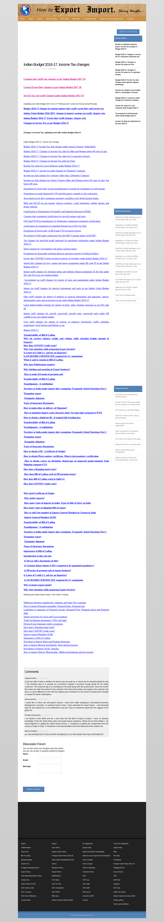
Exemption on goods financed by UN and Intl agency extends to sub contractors (61, 193)
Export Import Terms (59, 852)
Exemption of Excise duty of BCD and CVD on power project (52, 231)
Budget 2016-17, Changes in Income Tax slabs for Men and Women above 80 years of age (65, 151)
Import (31, 19)
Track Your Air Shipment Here (125, 295)
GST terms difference (28, 896)
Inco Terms (56, 848)
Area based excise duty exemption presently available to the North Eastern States (61, 198)
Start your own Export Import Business (96, 856)
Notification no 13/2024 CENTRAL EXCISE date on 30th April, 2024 (126, 242)
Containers (117, 860)
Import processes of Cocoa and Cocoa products (45, 617)
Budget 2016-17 (31, 330)
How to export (88, 864)
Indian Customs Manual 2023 (111, 19)
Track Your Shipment (120, 844)
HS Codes (55, 880)
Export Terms (56, 872)
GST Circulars (26, 892)
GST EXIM (56, 892)
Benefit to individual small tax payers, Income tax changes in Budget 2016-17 (126, 46)
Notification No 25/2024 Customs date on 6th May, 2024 (126, 273)
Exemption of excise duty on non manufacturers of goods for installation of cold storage (64, 188)
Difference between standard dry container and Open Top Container (55, 602)
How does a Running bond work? (39, 627)
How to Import (88, 860)
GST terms (86, 892)
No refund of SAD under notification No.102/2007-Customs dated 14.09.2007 (60, 235)
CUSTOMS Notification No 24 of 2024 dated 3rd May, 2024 (128, 281)
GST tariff (86, 888)
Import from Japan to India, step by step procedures (127, 417)
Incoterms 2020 (90, 19)
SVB (115, 876)
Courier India (25, 900)
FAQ (115, 852)
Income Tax (52, 69)
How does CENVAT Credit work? (39, 631)
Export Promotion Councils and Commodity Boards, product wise (126, 459)
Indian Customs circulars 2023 (124, 896)
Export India (87, 848)
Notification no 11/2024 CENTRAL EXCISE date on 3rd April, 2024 (126, 257)
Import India (117, 848)
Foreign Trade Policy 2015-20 (62, 856)
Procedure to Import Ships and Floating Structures (47, 641)
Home (22, 19)
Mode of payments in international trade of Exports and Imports (126, 432)
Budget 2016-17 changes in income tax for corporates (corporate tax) (128, 56)
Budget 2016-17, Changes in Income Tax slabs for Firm (49, 161)
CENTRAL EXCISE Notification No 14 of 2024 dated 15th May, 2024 (128, 234)
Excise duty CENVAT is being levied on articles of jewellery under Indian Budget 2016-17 (66, 258)
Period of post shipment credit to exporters (43, 624)
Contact (130, 19)
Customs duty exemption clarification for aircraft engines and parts (55, 216)
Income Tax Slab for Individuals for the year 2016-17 (128, 122)
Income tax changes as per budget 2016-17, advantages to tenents (127, 91)
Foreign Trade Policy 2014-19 (124, 864)
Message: (27, 766)
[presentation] (42, 780)
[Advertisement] (66, 42)
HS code (116, 856)
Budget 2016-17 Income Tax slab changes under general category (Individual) (60, 146)
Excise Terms (118, 872)
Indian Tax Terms (119, 892)
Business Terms (57, 868)
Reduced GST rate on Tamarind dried (128, 444)
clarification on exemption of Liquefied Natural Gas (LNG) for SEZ (55, 226)
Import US (24, 852)
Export (40, 19)
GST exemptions (58, 888)
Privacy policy (118, 900)
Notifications (56, 876)
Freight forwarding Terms (30, 868)
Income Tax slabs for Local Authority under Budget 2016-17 (52, 166)
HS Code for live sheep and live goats (128, 439)
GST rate (116, 888)
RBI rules (76, 19)
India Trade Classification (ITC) (63, 860)
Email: (25, 760)
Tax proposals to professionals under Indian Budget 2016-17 (126, 115)
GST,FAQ (116, 880)
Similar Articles (120, 38)
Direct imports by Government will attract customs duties (50, 249)
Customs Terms (88, 872)
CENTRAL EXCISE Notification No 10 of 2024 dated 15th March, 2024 (128, 265)
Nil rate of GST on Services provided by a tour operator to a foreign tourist (127, 403)
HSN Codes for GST (28, 884)
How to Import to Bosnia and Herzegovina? (125, 451)
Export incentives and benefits (93, 852)
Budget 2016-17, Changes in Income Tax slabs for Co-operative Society (57, 156)
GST (84, 876)
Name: (25, 754)
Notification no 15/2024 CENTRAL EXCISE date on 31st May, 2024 (126, 226)
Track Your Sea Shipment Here (125, 301)
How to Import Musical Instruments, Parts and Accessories (51, 645)
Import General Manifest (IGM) (38, 634)
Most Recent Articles (122, 211)
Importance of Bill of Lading (37, 638)
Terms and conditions (121, 904)
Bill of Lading (52, 19)
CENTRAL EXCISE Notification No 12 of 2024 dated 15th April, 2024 (128, 250)
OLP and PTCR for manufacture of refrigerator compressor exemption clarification (62, 221)
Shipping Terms (119, 868)
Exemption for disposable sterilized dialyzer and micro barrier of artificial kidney (61, 253)
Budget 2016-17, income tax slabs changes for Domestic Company (55, 171)
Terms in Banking (89, 868)
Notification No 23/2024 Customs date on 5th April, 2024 (126, 288)
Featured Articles (121, 388)
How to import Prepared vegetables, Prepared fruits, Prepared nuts (54, 606)
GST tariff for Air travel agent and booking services (126, 396)
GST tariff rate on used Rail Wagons (127, 410)
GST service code (27, 888)
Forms (54, 864)
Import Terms (25, 872)
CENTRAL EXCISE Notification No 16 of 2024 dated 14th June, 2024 (128, 218)
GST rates (65, 19)
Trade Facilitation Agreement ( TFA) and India (45, 620)
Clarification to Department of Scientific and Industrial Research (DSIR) (57, 211)
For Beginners (88, 844)
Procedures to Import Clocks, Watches (41, 648)
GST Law (86, 880)
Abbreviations (26, 848)
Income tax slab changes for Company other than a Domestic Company (57, 175)
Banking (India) (26, 860)
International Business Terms (31, 876)
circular (85, 900)
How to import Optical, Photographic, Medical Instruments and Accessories (59, 652)
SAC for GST (56, 884)
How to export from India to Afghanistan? (124, 425)
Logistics (116, 884)
